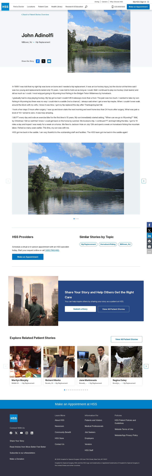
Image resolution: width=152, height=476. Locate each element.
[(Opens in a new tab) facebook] (38, 61)
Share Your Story (17, 441)
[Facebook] (12, 432)
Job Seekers (90, 432)
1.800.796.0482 (52, 250)
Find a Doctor (18, 7)
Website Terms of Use (124, 429)
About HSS (59, 420)
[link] (149, 224)
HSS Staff (89, 450)
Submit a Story (80, 309)
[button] (144, 181)
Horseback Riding (107, 244)
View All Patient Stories (113, 309)
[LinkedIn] (33, 432)
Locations (31, 7)
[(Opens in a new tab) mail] (49, 61)
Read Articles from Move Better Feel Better (28, 447)
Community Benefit (63, 432)
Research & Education (74, 7)
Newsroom (59, 426)
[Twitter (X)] (17, 432)
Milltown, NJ (125, 244)
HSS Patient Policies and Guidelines (125, 421)
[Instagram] (28, 432)
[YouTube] (22, 432)
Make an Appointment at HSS (76, 404)
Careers (105, 2)
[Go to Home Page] (13, 418)
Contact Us (59, 444)
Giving (97, 2)
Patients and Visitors (93, 420)
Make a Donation (17, 459)
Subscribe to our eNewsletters (22, 453)
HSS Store (59, 438)
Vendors (88, 444)
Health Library (56, 7)
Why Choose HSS (116, 2)
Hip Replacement (88, 244)
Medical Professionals (94, 426)
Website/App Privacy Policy (126, 435)
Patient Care (43, 7)
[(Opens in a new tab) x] (43, 61)
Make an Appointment (138, 7)
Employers (89, 438)
